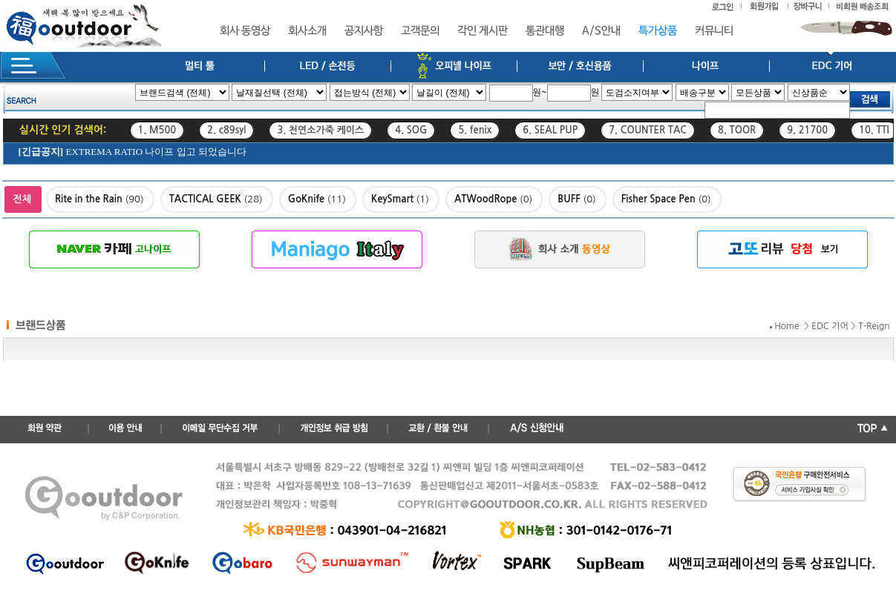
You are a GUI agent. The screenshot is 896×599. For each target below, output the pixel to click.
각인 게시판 (482, 31)
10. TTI (874, 130)
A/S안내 (601, 31)
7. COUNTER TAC (648, 130)
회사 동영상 (245, 31)
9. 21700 (807, 130)
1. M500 (157, 130)
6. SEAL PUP (550, 130)
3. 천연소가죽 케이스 (320, 130)
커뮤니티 (714, 31)
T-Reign (873, 326)
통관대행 (545, 31)
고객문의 (420, 31)
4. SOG (411, 130)
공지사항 (363, 31)
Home (786, 326)
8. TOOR (737, 130)
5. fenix (474, 130)
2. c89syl (226, 130)
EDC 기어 (829, 326)
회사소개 (307, 31)
